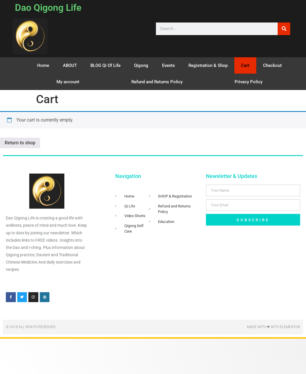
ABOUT (70, 65)
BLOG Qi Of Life (105, 65)
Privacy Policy (248, 81)
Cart (245, 65)
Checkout (272, 65)
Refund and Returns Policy (157, 81)
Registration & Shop (208, 65)
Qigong (141, 65)
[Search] (284, 28)
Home (43, 65)
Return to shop (20, 143)
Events (168, 65)
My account (67, 81)
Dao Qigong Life (48, 7)
